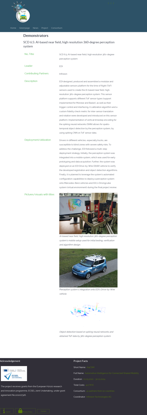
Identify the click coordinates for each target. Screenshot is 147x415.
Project (44, 28)
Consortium (56, 28)
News (35, 28)
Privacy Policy (25, 410)
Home (13, 28)
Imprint (6, 410)
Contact (43, 411)
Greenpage (24, 28)
